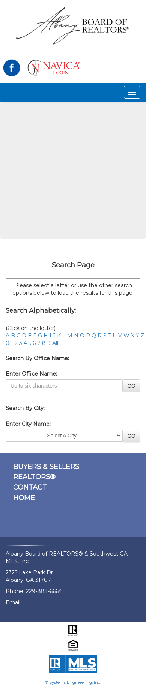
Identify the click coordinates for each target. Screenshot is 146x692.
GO (131, 386)
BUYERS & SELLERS (46, 467)
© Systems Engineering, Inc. (73, 682)
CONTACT (30, 487)
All (55, 343)
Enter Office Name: (31, 373)
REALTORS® (34, 477)
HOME (24, 498)
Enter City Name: (28, 424)
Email (13, 602)
